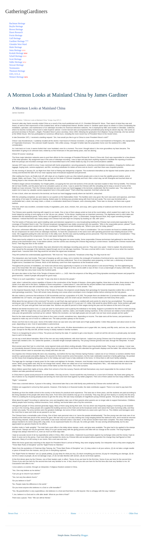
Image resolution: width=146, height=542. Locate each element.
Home (73, 513)
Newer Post (13, 513)
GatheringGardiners (26, 11)
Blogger (84, 535)
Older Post (133, 513)
